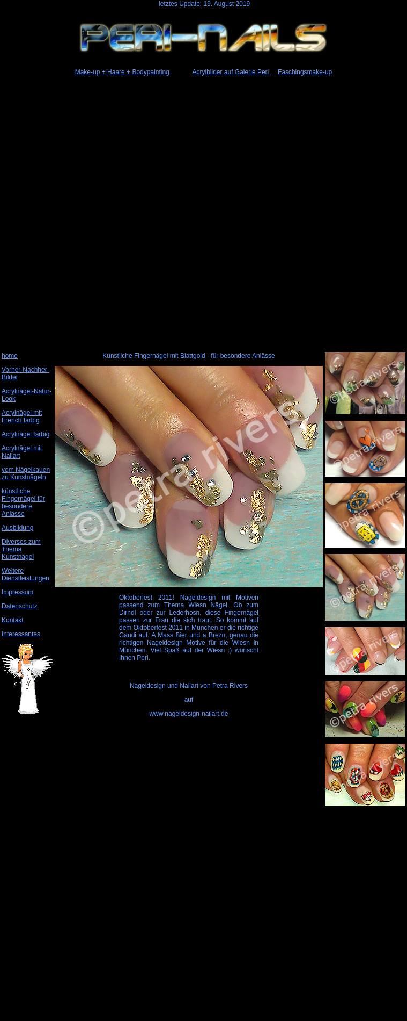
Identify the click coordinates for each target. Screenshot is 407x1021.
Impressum (17, 592)
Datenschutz (20, 606)
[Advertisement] (202, 212)
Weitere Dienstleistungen (25, 574)
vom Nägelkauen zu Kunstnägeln (26, 473)
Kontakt (13, 620)
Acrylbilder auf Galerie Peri (232, 72)
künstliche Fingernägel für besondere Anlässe (23, 502)
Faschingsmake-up (305, 72)
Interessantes (21, 634)
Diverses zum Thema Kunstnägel (21, 549)
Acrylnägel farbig (25, 434)
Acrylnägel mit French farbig (22, 416)
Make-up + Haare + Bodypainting (123, 72)
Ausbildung (17, 527)
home (10, 355)
